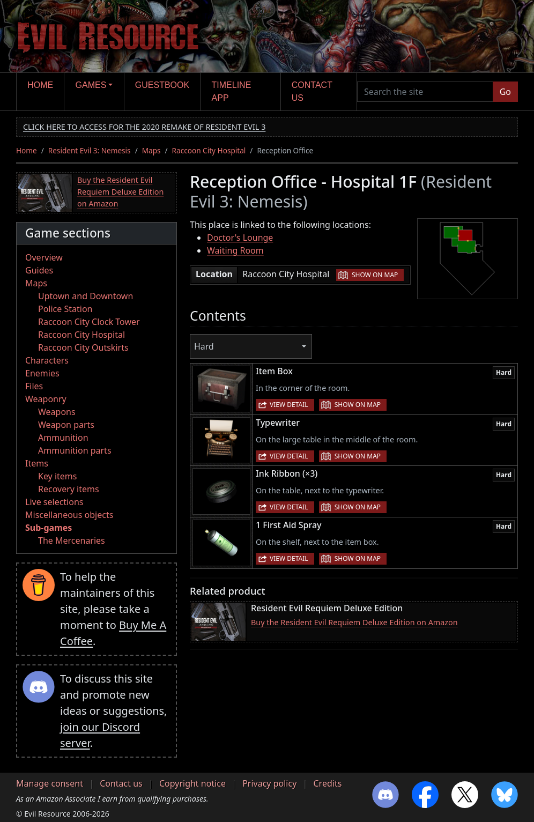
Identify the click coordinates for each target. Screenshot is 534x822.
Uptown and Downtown (85, 296)
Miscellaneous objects (69, 515)
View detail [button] (289, 404)
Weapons (57, 412)
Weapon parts (66, 425)
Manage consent (49, 783)
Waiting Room (235, 250)
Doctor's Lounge (240, 237)
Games (91, 85)
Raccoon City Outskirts (83, 347)
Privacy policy (269, 783)
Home (40, 85)
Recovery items (68, 489)
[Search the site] (425, 92)
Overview (44, 257)
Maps (151, 150)
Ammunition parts (75, 450)
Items (36, 463)
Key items (57, 476)
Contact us (312, 91)
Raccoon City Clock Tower (89, 322)
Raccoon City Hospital (209, 150)
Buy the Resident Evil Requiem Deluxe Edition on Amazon (120, 191)
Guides (39, 270)
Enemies (42, 373)
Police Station (65, 309)
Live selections (54, 502)
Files (34, 386)
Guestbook (162, 85)
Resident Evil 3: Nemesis (89, 150)
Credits (327, 783)
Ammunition (63, 437)
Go (505, 92)
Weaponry (45, 399)
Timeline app (231, 91)
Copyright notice (192, 783)
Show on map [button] (375, 274)
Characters (47, 360)
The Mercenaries (71, 540)
